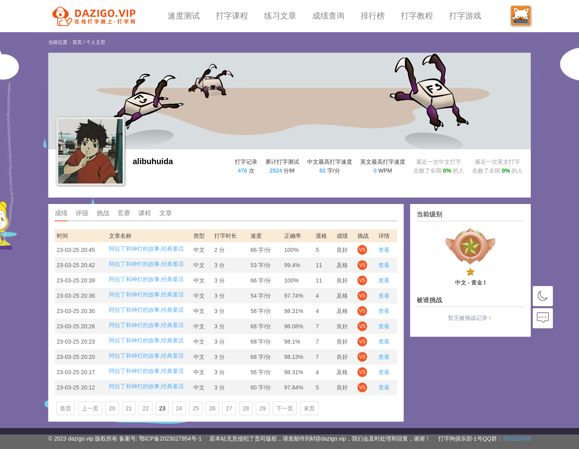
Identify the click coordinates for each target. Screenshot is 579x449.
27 (229, 408)
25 (196, 408)
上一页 (90, 408)
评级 (82, 213)
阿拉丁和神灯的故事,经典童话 (146, 248)
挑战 (102, 213)
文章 (165, 213)
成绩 (61, 213)
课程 (144, 213)
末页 (309, 408)
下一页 (284, 408)
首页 (77, 42)
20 (112, 408)
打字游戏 (465, 15)
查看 (384, 250)
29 (262, 408)
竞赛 (123, 213)
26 (212, 408)
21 (129, 408)
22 (145, 408)
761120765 (517, 438)
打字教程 (417, 15)
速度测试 (184, 15)
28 (246, 408)
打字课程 (232, 15)
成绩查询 (328, 15)
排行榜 (373, 15)
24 (179, 408)
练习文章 (280, 15)
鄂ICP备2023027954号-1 (170, 438)
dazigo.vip (80, 438)
